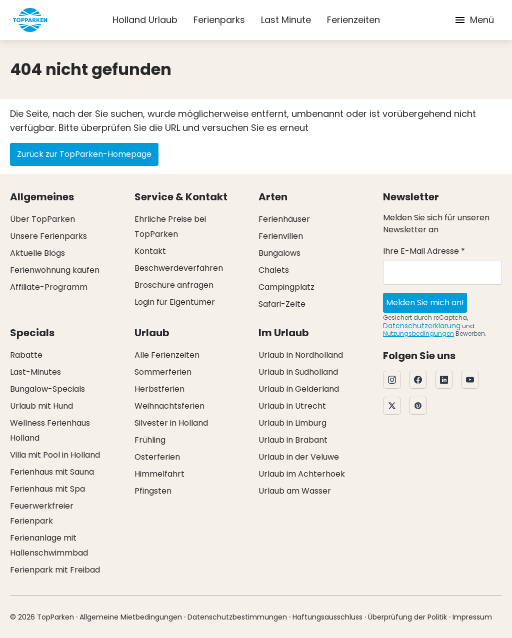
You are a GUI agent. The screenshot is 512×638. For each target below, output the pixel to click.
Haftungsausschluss (327, 617)
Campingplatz (286, 287)
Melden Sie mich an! (425, 302)
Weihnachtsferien (169, 406)
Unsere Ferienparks (48, 236)
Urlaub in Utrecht (292, 406)
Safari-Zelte (282, 304)
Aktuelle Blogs (37, 253)
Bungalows (279, 253)
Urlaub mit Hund (41, 406)
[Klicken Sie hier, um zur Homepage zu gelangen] (30, 20)
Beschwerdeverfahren (178, 268)
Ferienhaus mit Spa (47, 489)
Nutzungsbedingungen (418, 333)
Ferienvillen (280, 236)
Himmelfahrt (159, 474)
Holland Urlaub (145, 19)
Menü (474, 19)
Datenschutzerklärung (421, 326)
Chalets (273, 270)
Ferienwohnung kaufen (55, 270)
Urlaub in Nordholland (300, 355)
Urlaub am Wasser (294, 491)
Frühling (150, 440)
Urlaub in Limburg (292, 423)
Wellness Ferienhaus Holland (50, 430)
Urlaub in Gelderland (298, 389)
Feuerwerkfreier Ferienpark (42, 513)
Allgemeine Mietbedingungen (131, 617)
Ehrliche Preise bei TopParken (170, 226)
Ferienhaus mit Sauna (52, 472)
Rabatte (26, 355)
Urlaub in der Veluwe (298, 457)
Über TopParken (42, 219)
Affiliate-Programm (49, 287)
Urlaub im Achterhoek (301, 474)
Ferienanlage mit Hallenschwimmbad (49, 545)
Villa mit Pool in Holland (55, 455)
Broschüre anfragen (174, 285)
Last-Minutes (35, 372)
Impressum (472, 617)
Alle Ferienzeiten (167, 355)
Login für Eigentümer (174, 302)
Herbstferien (159, 389)
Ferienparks (219, 19)
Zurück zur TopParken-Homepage (84, 154)
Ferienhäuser (284, 219)
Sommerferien (163, 372)
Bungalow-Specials (47, 389)
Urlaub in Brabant (293, 440)
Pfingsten (153, 491)
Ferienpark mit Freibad (55, 570)
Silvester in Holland (171, 423)
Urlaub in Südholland (298, 372)
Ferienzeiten (353, 19)
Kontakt (150, 251)
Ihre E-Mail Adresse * (424, 251)
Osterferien (157, 457)
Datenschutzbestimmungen (237, 617)
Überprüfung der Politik (407, 617)
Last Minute (286, 19)
